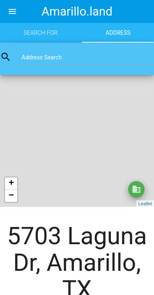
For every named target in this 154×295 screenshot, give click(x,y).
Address (118, 33)
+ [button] (11, 183)
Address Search (42, 57)
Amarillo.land (77, 11)
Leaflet (145, 203)
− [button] (11, 196)
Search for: (41, 33)
